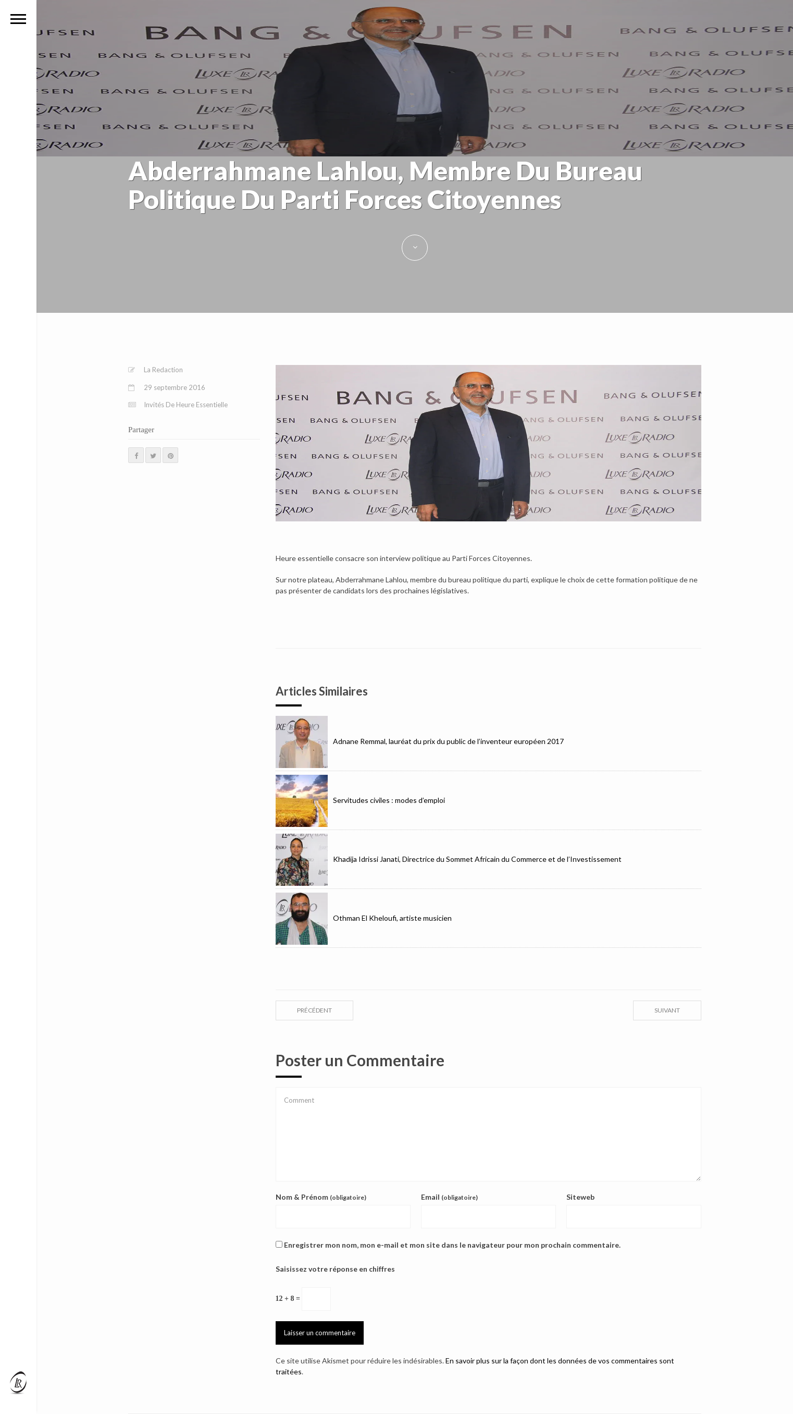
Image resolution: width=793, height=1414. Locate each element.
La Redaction (163, 369)
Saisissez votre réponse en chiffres (335, 1268)
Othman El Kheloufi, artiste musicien (364, 917)
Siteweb (580, 1196)
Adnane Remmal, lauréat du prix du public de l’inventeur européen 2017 (420, 741)
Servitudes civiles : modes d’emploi (360, 800)
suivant (667, 1010)
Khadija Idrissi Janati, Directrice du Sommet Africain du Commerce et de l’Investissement (449, 859)
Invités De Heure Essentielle (186, 404)
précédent (314, 1010)
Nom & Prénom (321, 1196)
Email (449, 1196)
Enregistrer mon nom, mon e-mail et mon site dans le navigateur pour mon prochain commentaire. (452, 1244)
